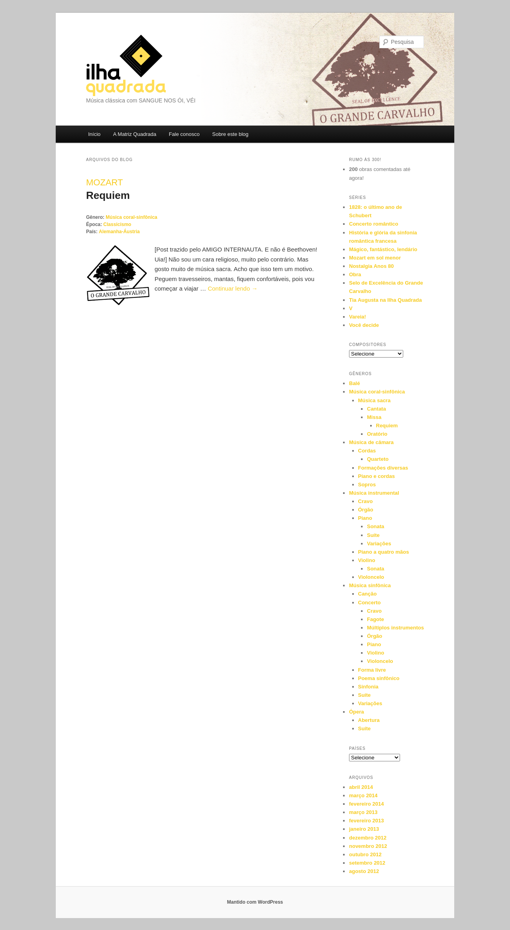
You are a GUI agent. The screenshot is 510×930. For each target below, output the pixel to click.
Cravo (365, 501)
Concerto (369, 603)
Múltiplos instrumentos (395, 628)
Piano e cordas (376, 476)
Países (357, 748)
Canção (367, 594)
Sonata (375, 526)
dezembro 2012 (367, 838)
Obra (355, 274)
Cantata (376, 409)
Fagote (375, 619)
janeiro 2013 (364, 829)
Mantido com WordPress (255, 902)
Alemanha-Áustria (119, 231)
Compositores (367, 344)
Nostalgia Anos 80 (371, 266)
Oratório (377, 434)
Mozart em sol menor (375, 258)
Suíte (373, 535)
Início (94, 134)
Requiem (108, 195)
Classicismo (117, 224)
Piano (365, 518)
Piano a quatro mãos (383, 552)
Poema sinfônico (379, 678)
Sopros (367, 485)
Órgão (365, 510)
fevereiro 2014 (366, 804)
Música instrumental (374, 493)
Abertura (369, 720)
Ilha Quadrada (126, 65)
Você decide (364, 325)
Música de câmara (371, 442)
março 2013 (363, 812)
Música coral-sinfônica (131, 217)
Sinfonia (368, 687)
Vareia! (357, 317)
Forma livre (372, 670)
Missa (374, 417)
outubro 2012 (365, 854)
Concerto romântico (373, 224)
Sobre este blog (230, 134)
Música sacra (374, 400)
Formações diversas (383, 468)
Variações (379, 544)
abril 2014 (361, 787)
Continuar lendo (232, 288)
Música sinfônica (370, 585)
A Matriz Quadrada (134, 134)
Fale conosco (184, 134)
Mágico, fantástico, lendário (383, 249)
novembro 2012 (368, 846)
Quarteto (377, 459)
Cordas (367, 451)
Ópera (356, 712)
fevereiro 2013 (366, 821)
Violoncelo (371, 577)
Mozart (104, 182)
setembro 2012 (367, 863)
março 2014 (363, 795)
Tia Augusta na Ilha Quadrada (385, 300)
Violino (366, 560)
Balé (354, 383)
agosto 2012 (364, 871)
